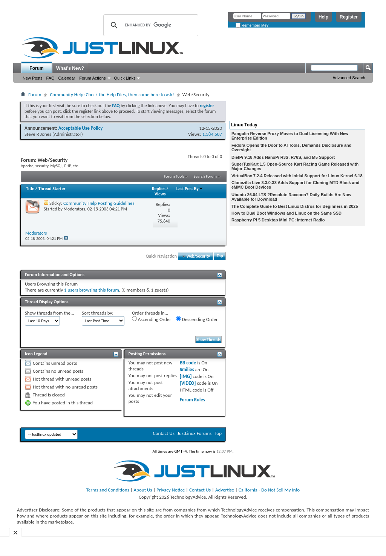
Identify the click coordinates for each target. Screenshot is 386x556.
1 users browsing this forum (91, 290)
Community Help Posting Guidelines (99, 203)
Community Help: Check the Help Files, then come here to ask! (112, 94)
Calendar (66, 78)
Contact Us (164, 433)
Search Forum (205, 176)
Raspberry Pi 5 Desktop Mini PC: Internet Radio (278, 220)
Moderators (74, 209)
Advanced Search (348, 77)
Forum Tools (174, 176)
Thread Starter (52, 188)
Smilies (187, 369)
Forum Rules (192, 399)
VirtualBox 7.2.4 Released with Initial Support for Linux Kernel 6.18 (297, 176)
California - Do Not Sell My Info (269, 490)
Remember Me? (252, 25)
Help (323, 17)
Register (349, 17)
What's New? (70, 68)
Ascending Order (151, 319)
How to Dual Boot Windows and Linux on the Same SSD (286, 213)
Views (160, 194)
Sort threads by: (97, 313)
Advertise (224, 490)
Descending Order (197, 319)
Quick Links (125, 78)
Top (220, 256)
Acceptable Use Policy (80, 128)
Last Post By (189, 188)
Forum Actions (92, 78)
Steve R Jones (38, 134)
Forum (36, 68)
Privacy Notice (170, 490)
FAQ (50, 78)
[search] (150, 25)
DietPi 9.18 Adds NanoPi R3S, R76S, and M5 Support (283, 157)
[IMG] (186, 376)
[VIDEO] (188, 383)
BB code (188, 363)
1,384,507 (212, 134)
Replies (158, 188)
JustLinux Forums (194, 433)
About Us (143, 490)
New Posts (33, 78)
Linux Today (244, 124)
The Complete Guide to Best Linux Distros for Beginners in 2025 (294, 206)
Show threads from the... (49, 313)
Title (30, 188)
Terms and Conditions (107, 490)
